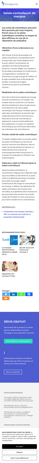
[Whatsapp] (21, 294)
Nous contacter (13, 372)
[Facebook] (29, 294)
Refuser (20, 452)
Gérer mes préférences (19, 458)
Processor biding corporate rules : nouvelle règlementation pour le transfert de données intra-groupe (18, 399)
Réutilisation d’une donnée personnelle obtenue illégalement (18, 406)
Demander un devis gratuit (18, 341)
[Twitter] (5, 294)
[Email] (5, 298)
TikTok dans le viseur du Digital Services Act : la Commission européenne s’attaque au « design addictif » (18, 414)
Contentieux (9, 212)
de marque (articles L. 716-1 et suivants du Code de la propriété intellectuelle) (19, 214)
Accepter (19, 447)
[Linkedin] (13, 294)
